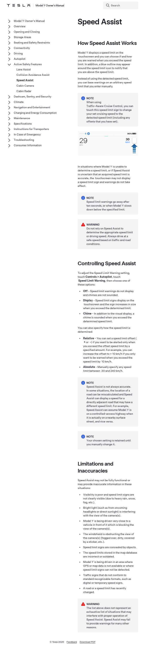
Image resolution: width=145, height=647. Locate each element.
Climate (19, 101)
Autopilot (19, 58)
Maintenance (22, 118)
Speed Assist (24, 80)
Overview (20, 26)
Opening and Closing (27, 31)
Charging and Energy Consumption (35, 112)
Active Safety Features (28, 64)
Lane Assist (23, 69)
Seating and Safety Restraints (32, 42)
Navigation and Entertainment (32, 107)
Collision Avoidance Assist (32, 74)
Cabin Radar (23, 91)
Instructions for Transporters (31, 129)
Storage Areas (22, 37)
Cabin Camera (25, 85)
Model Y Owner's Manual (29, 20)
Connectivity (22, 48)
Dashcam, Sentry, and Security (32, 96)
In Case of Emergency (27, 134)
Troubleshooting (24, 139)
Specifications (23, 123)
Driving (18, 53)
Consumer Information (28, 145)
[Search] (121, 5)
